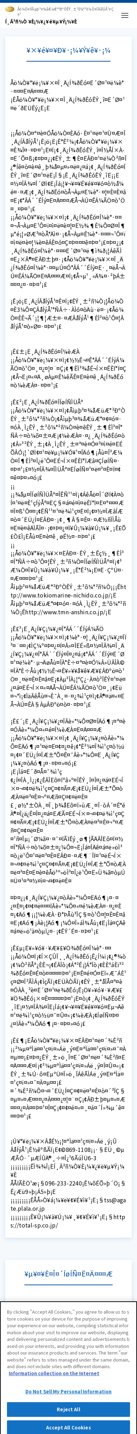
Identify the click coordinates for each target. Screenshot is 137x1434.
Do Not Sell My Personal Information (68, 1393)
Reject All (68, 1411)
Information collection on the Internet (54, 1375)
